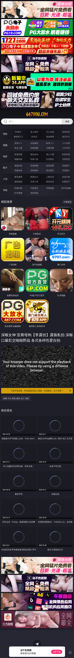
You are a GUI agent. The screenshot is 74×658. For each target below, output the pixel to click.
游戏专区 (66, 131)
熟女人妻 (18, 148)
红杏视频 (18, 192)
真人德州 (34, 131)
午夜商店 (34, 188)
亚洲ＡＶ (18, 143)
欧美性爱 (66, 154)
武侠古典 (66, 176)
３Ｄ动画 (66, 143)
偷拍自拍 (34, 154)
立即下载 (57, 651)
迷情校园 (18, 181)
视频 (5, 145)
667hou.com (37, 114)
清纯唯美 (34, 170)
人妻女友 (50, 176)
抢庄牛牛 (66, 136)
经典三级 (34, 159)
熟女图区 (50, 170)
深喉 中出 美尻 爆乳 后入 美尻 (16, 398)
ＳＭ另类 (66, 148)
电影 (5, 156)
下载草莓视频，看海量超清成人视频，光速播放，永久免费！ (40, 390)
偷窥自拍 (18, 165)
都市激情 (18, 176)
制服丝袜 (18, 159)
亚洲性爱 (18, 154)
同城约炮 (18, 188)
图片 (5, 167)
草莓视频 (50, 188)
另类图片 (66, 170)
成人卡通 (50, 154)
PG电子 (18, 131)
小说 (5, 178)
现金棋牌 (50, 136)
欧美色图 (50, 165)
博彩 (5, 133)
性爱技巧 (66, 181)
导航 (5, 190)
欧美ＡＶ (50, 143)
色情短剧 (34, 192)
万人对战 (50, 131)
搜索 (67, 121)
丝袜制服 (34, 148)
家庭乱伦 (34, 176)
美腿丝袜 (18, 170)
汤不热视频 (66, 188)
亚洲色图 (34, 165)
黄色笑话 (50, 181)
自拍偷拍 (34, 143)
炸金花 (34, 136)
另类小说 (34, 181)
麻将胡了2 (18, 136)
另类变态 (66, 159)
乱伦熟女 (50, 159)
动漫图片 (66, 165)
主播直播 (50, 148)
